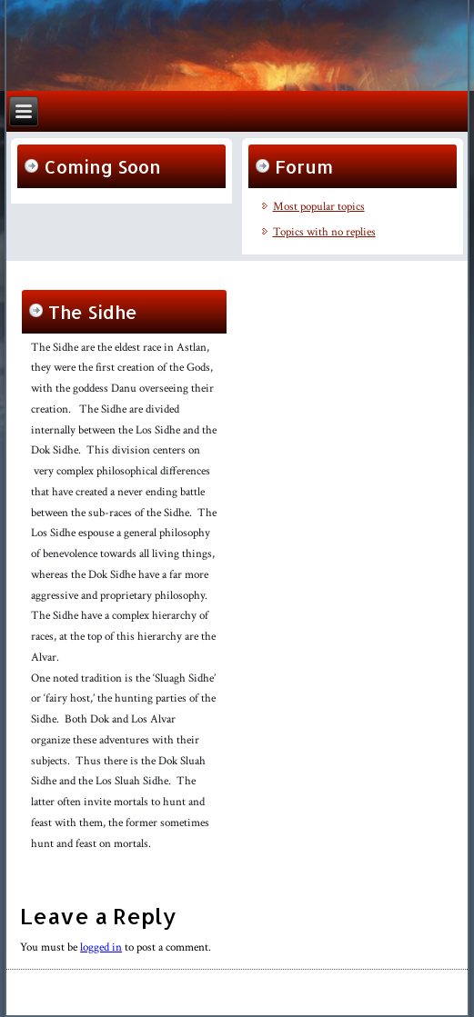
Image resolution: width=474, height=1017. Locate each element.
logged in (101, 947)
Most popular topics (319, 206)
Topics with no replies (324, 232)
